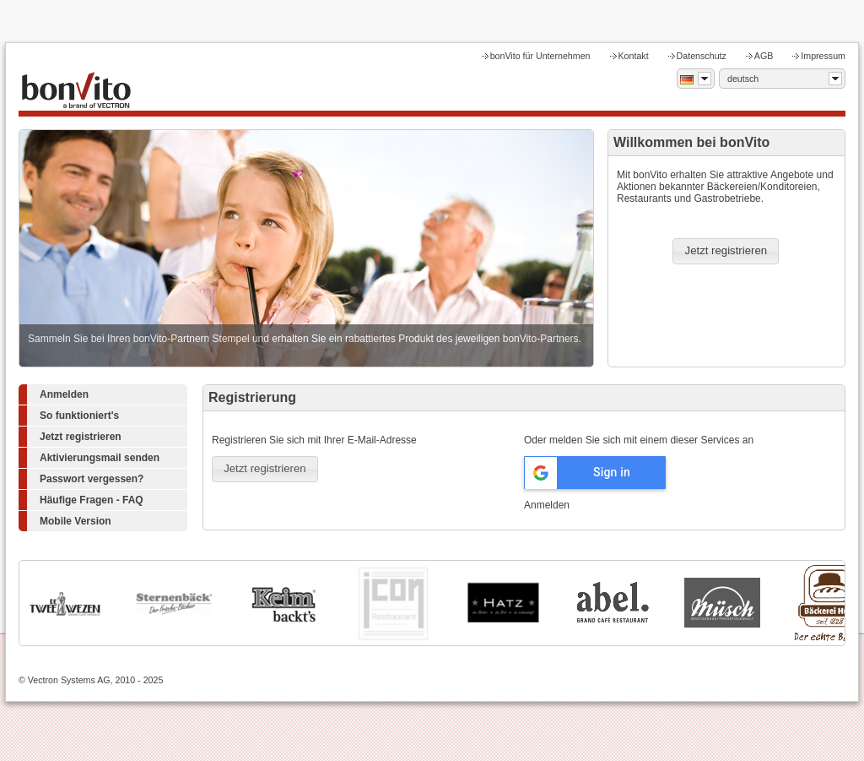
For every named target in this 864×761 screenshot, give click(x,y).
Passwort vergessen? (91, 479)
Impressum (823, 56)
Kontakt (633, 56)
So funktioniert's (79, 415)
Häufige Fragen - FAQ (91, 500)
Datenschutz (701, 56)
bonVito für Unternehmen (540, 56)
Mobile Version (75, 521)
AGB (764, 56)
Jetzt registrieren (81, 437)
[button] (725, 251)
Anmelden (64, 394)
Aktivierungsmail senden (99, 458)
